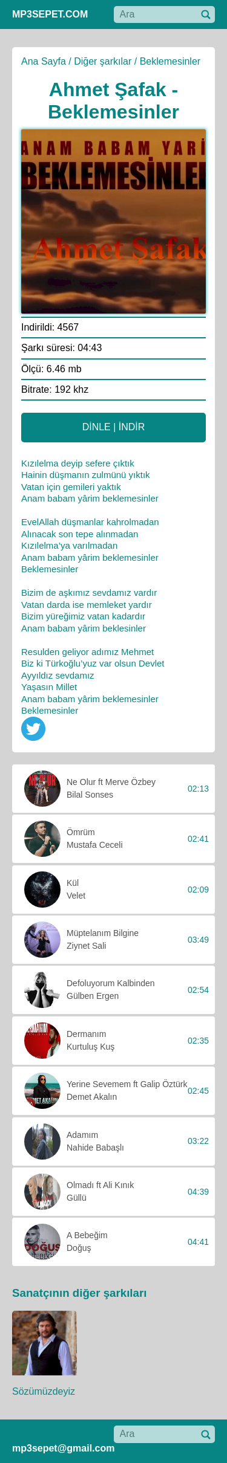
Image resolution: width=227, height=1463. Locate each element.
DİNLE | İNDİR (113, 427)
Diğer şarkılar (102, 61)
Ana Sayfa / (46, 61)
